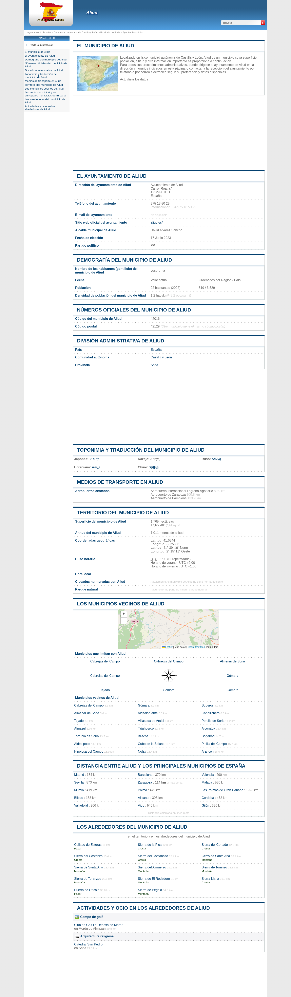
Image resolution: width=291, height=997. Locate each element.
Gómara (232, 675)
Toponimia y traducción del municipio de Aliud (141, 450)
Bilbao (78, 798)
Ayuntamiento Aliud (133, 32)
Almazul (80, 728)
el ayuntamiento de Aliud (112, 176)
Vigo (141, 805)
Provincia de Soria (110, 32)
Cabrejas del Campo (105, 661)
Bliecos (143, 736)
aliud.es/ (157, 222)
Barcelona (145, 774)
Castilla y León (161, 357)
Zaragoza (145, 782)
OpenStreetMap (196, 647)
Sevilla (79, 782)
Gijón (205, 805)
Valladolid (81, 805)
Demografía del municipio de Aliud (124, 260)
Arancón (208, 751)
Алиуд (216, 459)
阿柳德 (154, 467)
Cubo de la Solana (151, 744)
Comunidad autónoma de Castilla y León (76, 32)
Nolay (142, 751)
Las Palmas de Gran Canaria (222, 790)
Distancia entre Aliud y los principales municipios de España (161, 766)
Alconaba (208, 728)
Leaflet (167, 647)
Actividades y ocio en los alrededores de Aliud (143, 908)
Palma (142, 790)
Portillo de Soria (213, 720)
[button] (124, 614)
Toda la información (42, 45)
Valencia (208, 774)
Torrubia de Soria (86, 736)
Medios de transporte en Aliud (120, 482)
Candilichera (211, 713)
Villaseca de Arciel (151, 720)
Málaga (207, 782)
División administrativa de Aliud (120, 340)
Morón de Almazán (92, 928)
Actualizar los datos (134, 79)
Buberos (208, 705)
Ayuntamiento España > (40, 32)
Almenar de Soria (232, 661)
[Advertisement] (169, 132)
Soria (154, 365)
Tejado (105, 690)
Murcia (79, 790)
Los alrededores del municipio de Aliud (132, 827)
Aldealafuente (148, 713)
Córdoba (208, 798)
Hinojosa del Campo (88, 751)
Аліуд (96, 467)
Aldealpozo (82, 744)
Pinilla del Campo (214, 744)
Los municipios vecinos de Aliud (120, 603)
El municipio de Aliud (105, 45)
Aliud (91, 12)
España (156, 349)
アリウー (95, 459)
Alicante (143, 798)
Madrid (79, 774)
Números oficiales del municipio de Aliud (134, 310)
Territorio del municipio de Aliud (123, 512)
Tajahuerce (146, 728)
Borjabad (208, 736)
